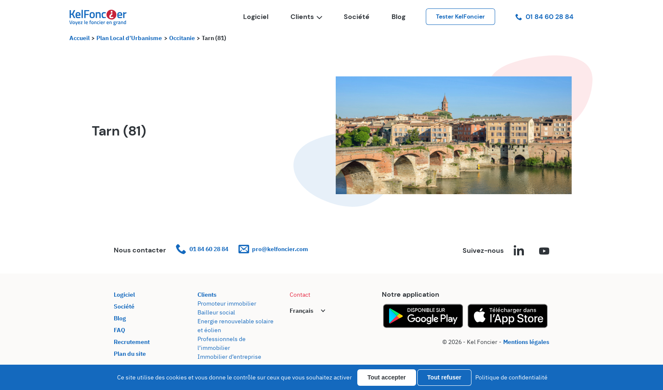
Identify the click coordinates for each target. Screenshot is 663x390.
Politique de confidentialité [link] (511, 377)
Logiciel (255, 16)
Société (357, 16)
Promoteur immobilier (226, 303)
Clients (306, 16)
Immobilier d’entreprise (229, 356)
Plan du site (130, 354)
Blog (398, 16)
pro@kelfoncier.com (273, 249)
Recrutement (132, 342)
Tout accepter (386, 377)
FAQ (119, 330)
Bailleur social (216, 312)
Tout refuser (444, 377)
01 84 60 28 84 (544, 16)
